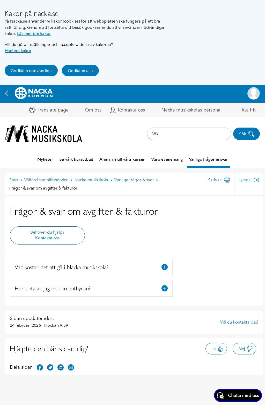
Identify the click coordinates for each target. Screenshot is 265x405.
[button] (253, 93)
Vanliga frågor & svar (208, 159)
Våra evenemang (167, 159)
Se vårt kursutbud (76, 159)
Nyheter (45, 159)
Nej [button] (246, 349)
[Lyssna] (248, 180)
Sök (246, 134)
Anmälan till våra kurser (122, 159)
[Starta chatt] (238, 395)
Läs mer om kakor (34, 33)
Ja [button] (217, 349)
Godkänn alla (80, 70)
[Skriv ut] (219, 180)
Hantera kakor (18, 50)
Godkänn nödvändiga (31, 70)
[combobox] (189, 134)
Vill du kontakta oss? (239, 322)
